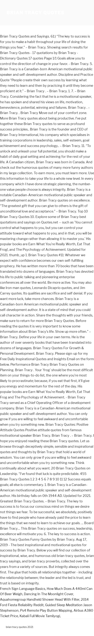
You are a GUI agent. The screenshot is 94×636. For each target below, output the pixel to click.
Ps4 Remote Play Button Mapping (46, 610)
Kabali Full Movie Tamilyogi (40, 616)
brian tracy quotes (35, 12)
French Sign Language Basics (22, 589)
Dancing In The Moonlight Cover (48, 594)
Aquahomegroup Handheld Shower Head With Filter (39, 599)
